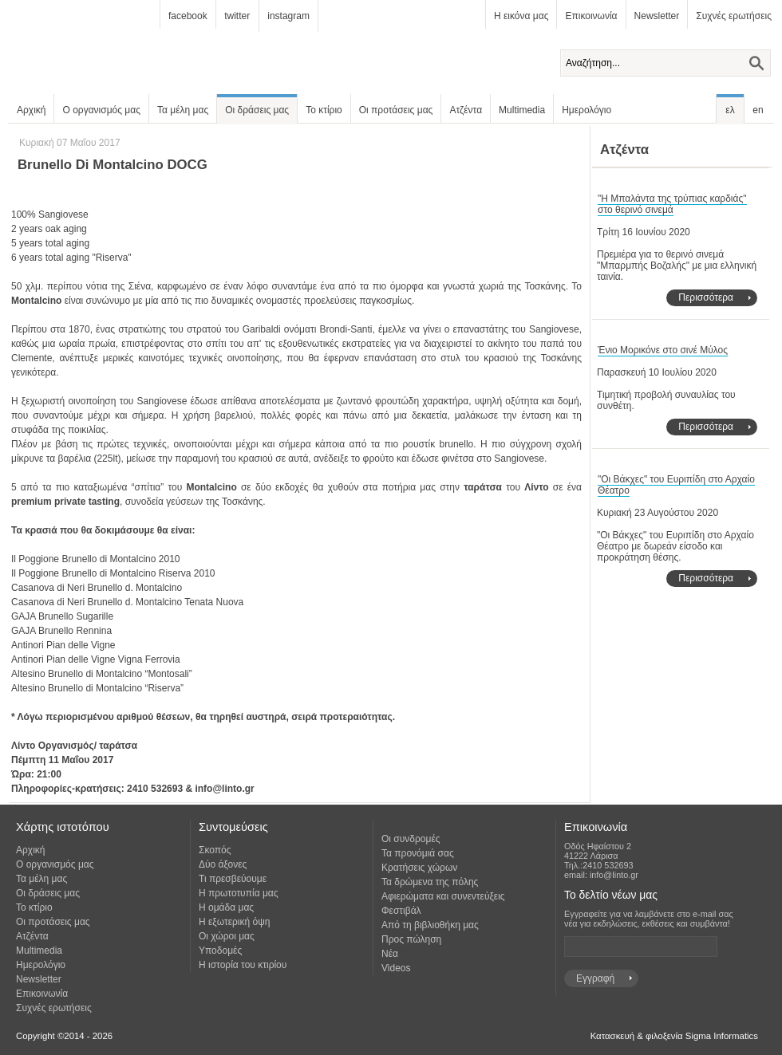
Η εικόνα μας (521, 16)
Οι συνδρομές (410, 838)
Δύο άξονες (223, 864)
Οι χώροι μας (227, 936)
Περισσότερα (705, 297)
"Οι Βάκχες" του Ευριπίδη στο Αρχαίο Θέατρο (676, 485)
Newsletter (657, 16)
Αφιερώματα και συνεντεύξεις (443, 896)
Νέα (389, 953)
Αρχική (31, 110)
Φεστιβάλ (401, 910)
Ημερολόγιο (586, 110)
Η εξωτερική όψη (234, 921)
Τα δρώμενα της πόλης (429, 882)
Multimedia (522, 110)
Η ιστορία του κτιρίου (242, 964)
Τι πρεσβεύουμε (233, 878)
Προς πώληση (411, 939)
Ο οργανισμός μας (101, 110)
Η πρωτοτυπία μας (238, 893)
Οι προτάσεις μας (396, 110)
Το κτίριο (324, 110)
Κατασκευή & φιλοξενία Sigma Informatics (674, 1036)
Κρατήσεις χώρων (419, 867)
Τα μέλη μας (182, 110)
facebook (187, 16)
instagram (288, 16)
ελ (729, 110)
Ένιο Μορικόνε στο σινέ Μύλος (663, 350)
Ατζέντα (465, 110)
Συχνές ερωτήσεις (734, 16)
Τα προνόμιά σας (417, 853)
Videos (395, 968)
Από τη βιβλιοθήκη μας (430, 925)
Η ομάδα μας (226, 907)
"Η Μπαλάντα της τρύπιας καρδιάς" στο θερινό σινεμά (672, 204)
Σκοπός (215, 850)
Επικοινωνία (591, 16)
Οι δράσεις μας (257, 110)
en (757, 110)
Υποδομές (220, 950)
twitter (237, 16)
